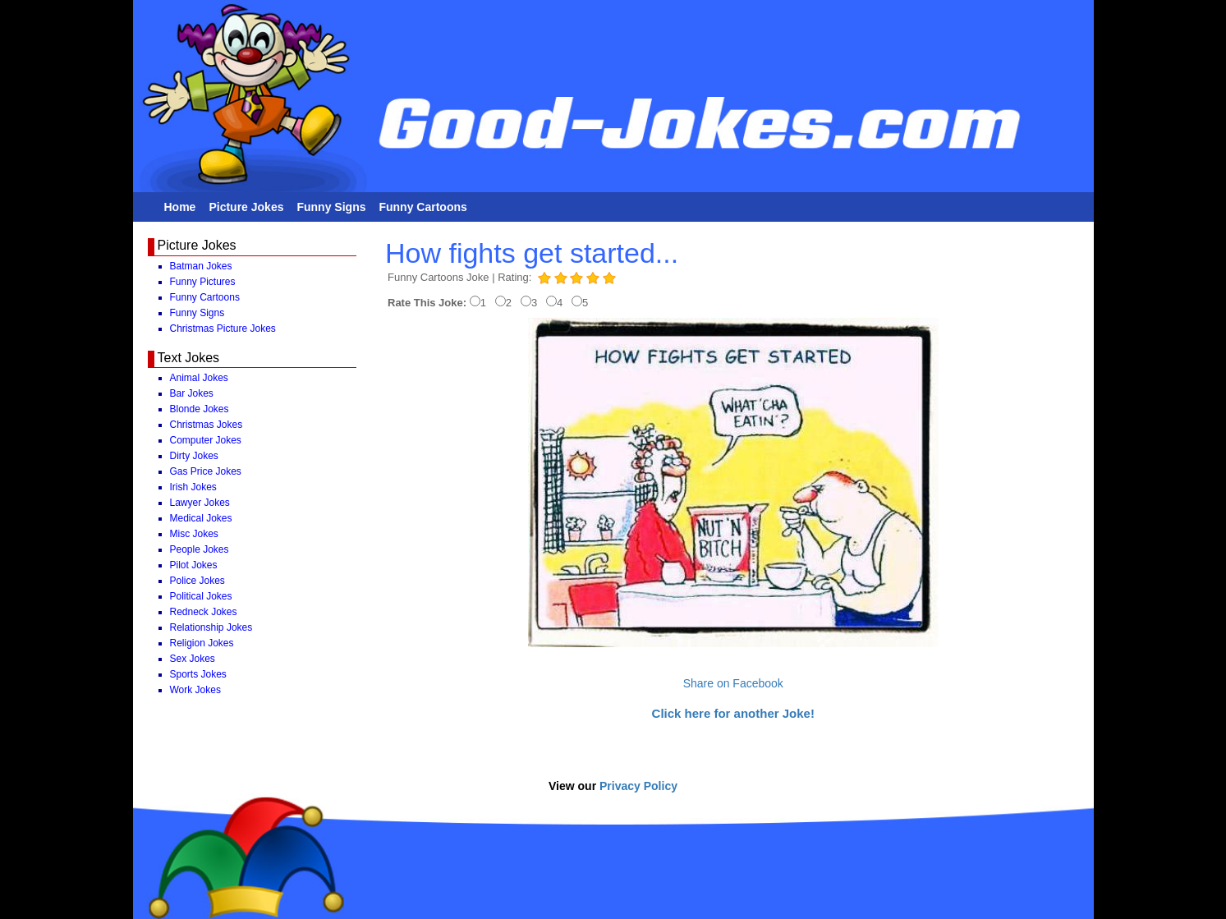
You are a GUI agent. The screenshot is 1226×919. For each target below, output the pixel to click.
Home (180, 207)
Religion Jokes (202, 643)
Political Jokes (201, 596)
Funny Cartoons (422, 207)
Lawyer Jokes (200, 502)
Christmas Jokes (206, 424)
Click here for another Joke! (733, 713)
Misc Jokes (194, 534)
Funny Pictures (203, 281)
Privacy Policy (638, 786)
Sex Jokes (192, 658)
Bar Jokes (192, 393)
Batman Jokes (201, 266)
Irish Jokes (193, 487)
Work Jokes (195, 690)
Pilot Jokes (194, 565)
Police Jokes (197, 580)
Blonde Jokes (199, 409)
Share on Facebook (733, 683)
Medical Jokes (201, 518)
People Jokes (199, 549)
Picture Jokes (246, 207)
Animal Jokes (199, 378)
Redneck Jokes (203, 612)
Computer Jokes (205, 440)
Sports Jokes (198, 674)
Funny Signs (330, 207)
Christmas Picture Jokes (223, 328)
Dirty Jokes (194, 456)
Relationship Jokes (211, 627)
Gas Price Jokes (205, 471)
